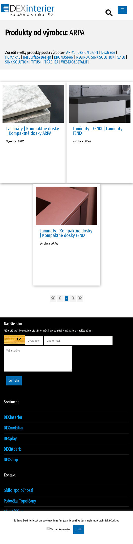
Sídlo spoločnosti (18, 490)
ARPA (70, 52)
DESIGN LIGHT (87, 52)
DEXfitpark (12, 449)
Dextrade (108, 52)
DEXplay (10, 438)
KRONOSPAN (63, 57)
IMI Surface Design (37, 57)
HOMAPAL (12, 57)
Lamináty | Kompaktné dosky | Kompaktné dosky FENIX (66, 233)
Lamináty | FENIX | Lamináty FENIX (97, 131)
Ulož (78, 529)
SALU (121, 57)
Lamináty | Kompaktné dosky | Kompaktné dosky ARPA (32, 131)
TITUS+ (36, 62)
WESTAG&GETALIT (74, 62)
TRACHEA (51, 62)
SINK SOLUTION (17, 62)
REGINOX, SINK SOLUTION (95, 57)
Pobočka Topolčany (20, 501)
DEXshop (11, 460)
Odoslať (14, 381)
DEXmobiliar (14, 428)
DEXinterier (13, 417)
